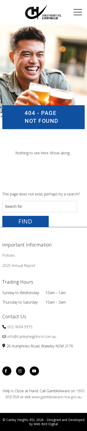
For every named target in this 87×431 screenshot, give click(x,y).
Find (25, 221)
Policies (8, 255)
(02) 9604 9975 (19, 326)
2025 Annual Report (18, 265)
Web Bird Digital (46, 424)
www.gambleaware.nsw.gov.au (57, 396)
